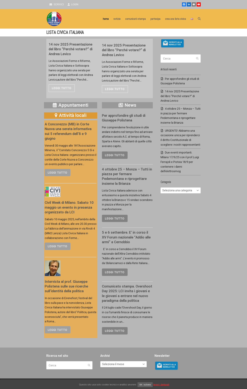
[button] (199, 19)
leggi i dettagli (161, 384)
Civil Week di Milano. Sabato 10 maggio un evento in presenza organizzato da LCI (69, 207)
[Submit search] (197, 58)
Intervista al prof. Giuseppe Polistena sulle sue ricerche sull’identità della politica (66, 286)
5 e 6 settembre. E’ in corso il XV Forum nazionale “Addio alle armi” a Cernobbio (126, 237)
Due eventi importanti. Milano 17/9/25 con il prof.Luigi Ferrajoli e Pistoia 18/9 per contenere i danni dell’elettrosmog (180, 162)
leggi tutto (61, 88)
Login (73, 4)
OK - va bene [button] (145, 385)
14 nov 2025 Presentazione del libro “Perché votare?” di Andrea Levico (70, 49)
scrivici (56, 4)
